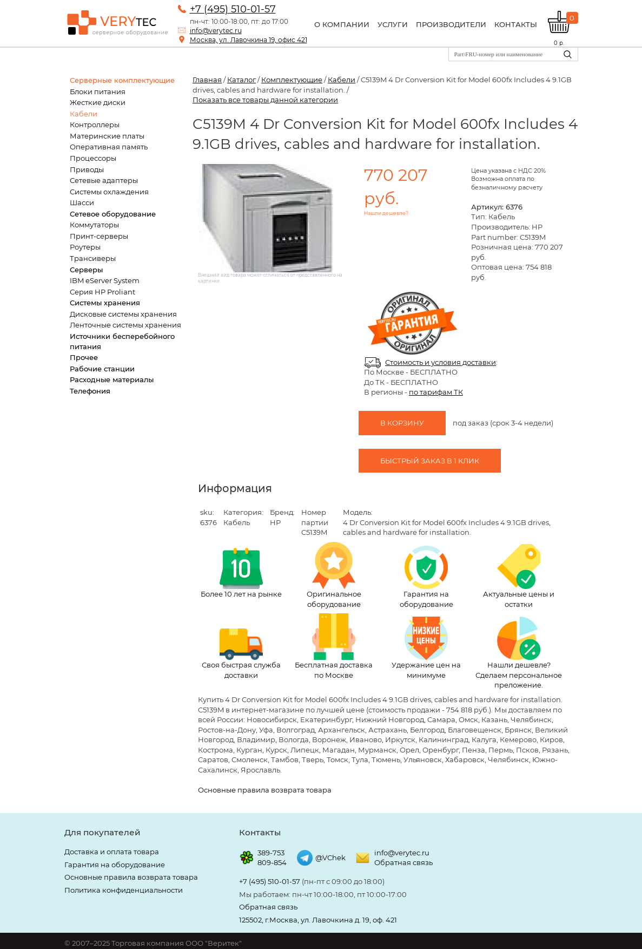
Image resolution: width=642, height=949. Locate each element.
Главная (207, 79)
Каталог (241, 79)
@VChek (330, 857)
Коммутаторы (94, 224)
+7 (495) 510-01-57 (233, 9)
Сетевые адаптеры (104, 180)
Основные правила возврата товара (265, 790)
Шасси (82, 202)
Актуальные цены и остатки (518, 576)
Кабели (83, 113)
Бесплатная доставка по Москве (334, 646)
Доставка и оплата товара (111, 851)
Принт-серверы (99, 236)
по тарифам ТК (436, 392)
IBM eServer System (105, 280)
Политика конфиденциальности (123, 890)
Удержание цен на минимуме (426, 648)
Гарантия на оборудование (426, 577)
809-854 (272, 862)
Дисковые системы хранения (123, 314)
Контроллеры (95, 124)
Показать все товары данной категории (265, 99)
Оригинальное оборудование (334, 575)
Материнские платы (107, 136)
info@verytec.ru (216, 31)
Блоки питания (97, 91)
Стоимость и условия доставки (440, 362)
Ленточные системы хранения (125, 324)
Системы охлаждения (109, 191)
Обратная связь (403, 862)
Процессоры (93, 158)
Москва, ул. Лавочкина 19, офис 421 (248, 40)
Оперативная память (109, 146)
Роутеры (85, 247)
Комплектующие (291, 79)
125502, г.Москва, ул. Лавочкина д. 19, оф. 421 (318, 919)
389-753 (270, 852)
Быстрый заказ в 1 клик (429, 460)
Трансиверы (93, 258)
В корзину (402, 422)
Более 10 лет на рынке (241, 573)
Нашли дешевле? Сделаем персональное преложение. (518, 653)
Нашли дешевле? (386, 213)
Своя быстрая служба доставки (241, 654)
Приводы (87, 169)
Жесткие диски (97, 102)
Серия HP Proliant (102, 291)
